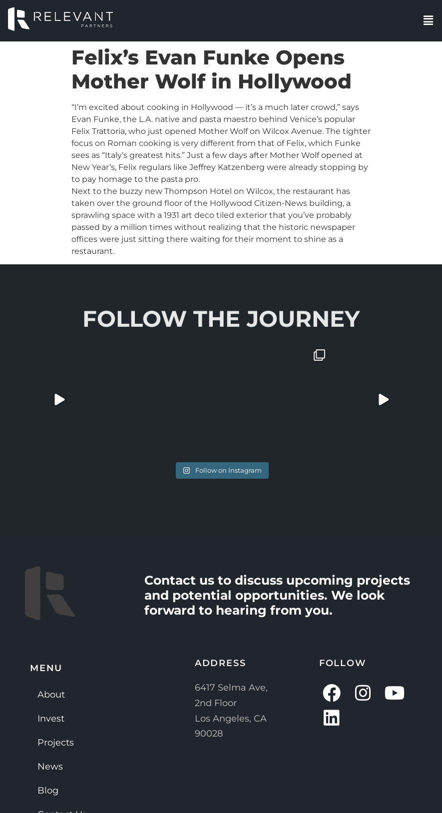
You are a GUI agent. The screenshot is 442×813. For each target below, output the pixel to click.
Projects (55, 742)
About (51, 694)
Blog (47, 790)
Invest (50, 718)
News (50, 766)
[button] (428, 20)
